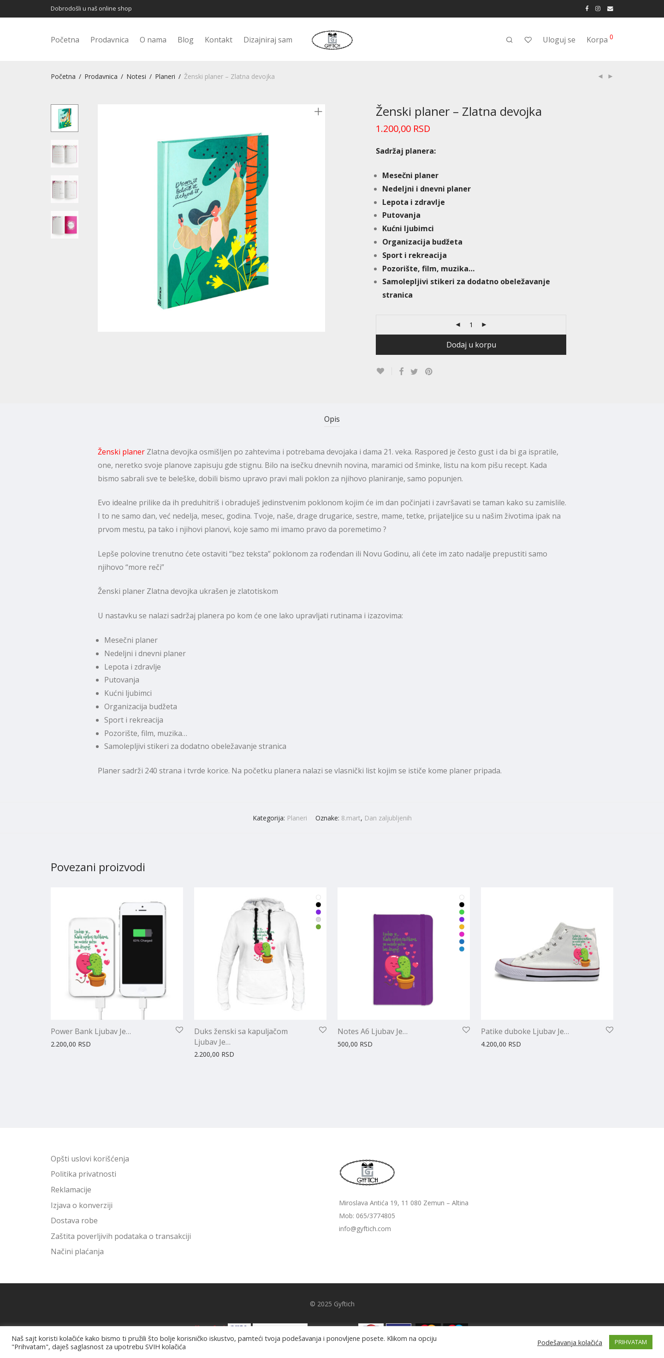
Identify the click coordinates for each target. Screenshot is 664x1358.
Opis (332, 419)
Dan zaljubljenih (388, 818)
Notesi (136, 76)
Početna (65, 40)
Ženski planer (121, 452)
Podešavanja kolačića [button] (569, 1342)
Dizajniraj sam (267, 40)
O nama (153, 40)
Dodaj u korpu (471, 345)
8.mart (351, 818)
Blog (186, 40)
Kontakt (218, 40)
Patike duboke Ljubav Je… (525, 1031)
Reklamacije (71, 1190)
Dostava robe (74, 1220)
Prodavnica (109, 40)
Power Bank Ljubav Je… (91, 1031)
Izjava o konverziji (82, 1205)
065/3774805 (375, 1215)
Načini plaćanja (77, 1251)
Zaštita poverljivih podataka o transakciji (121, 1236)
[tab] (332, 419)
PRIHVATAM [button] (631, 1342)
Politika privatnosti (83, 1174)
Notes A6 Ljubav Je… (373, 1031)
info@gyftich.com (365, 1228)
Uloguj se (559, 40)
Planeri (165, 76)
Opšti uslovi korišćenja (90, 1159)
